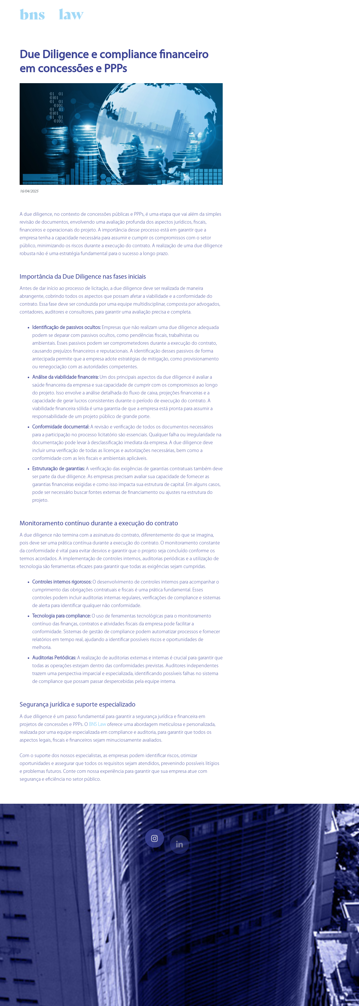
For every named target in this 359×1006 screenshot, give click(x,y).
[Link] (52, 14)
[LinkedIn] (306, 14)
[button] (333, 14)
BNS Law (97, 724)
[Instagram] (316, 14)
